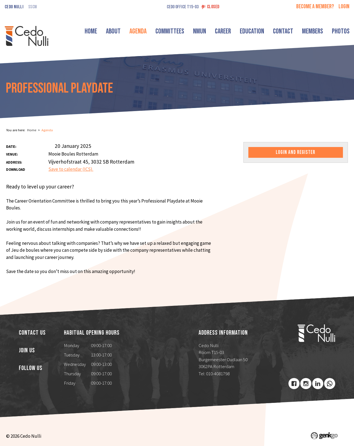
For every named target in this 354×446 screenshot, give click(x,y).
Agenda (138, 31)
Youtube (329, 383)
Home (91, 31)
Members (312, 31)
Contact (283, 31)
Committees (169, 31)
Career (223, 31)
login (344, 6)
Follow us (30, 368)
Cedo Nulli (14, 7)
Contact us (32, 333)
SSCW (32, 7)
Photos (341, 31)
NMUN (199, 31)
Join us (27, 350)
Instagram (305, 383)
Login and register (295, 152)
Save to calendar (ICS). (70, 169)
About (113, 31)
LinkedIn (317, 383)
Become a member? (315, 6)
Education (252, 31)
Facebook (294, 383)
